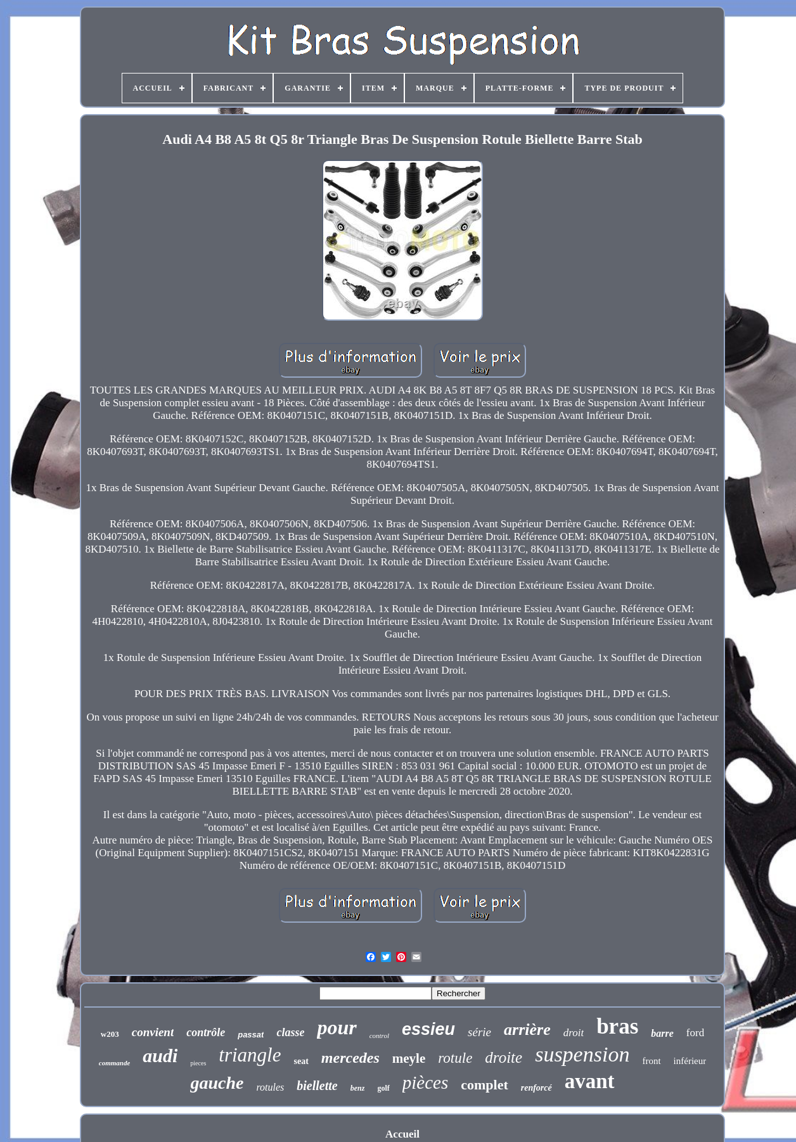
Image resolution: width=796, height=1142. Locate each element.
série (479, 1032)
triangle (250, 1055)
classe (290, 1032)
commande (115, 1063)
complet (484, 1085)
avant (590, 1081)
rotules (270, 1087)
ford (695, 1033)
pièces (425, 1082)
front (651, 1061)
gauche (216, 1083)
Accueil (402, 1134)
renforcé (536, 1088)
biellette (317, 1086)
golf (383, 1088)
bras (617, 1026)
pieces (198, 1063)
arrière (527, 1029)
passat (251, 1034)
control (379, 1035)
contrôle (205, 1032)
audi (160, 1055)
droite (503, 1057)
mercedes (350, 1057)
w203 (110, 1034)
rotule (455, 1058)
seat (300, 1061)
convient (153, 1032)
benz (357, 1088)
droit (573, 1033)
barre (662, 1033)
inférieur (690, 1061)
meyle (408, 1058)
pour (336, 1027)
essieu (428, 1029)
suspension (582, 1054)
